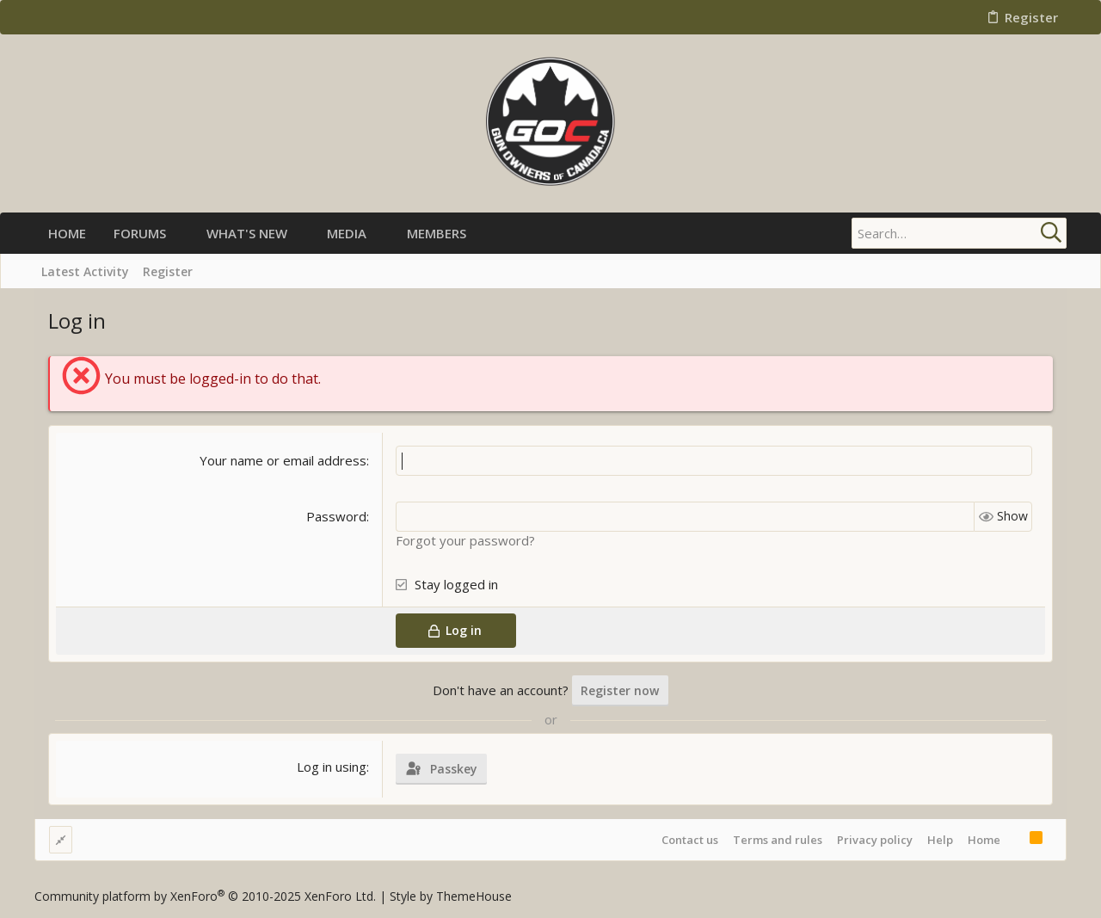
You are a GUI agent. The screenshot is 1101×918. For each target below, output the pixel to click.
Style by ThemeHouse (451, 896)
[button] (180, 234)
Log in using (331, 766)
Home (984, 839)
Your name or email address (283, 460)
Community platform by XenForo (205, 896)
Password (336, 516)
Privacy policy (875, 839)
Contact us (689, 839)
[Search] (959, 233)
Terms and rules (777, 839)
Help (940, 839)
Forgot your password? (465, 540)
